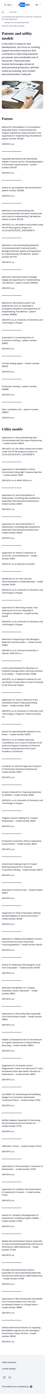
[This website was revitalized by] (17, 1386)
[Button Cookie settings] (9, 1368)
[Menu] (8, 4)
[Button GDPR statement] (9, 1362)
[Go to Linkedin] (4, 1377)
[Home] (2, 12)
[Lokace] (13, 12)
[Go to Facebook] (9, 1377)
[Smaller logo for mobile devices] (23, 6)
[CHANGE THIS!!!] (38, 5)
